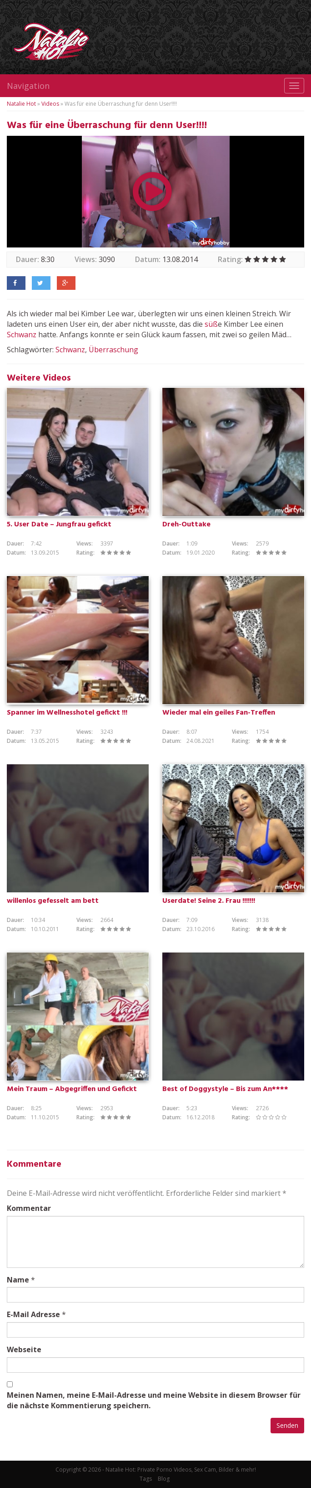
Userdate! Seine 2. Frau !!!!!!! (208, 901)
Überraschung (113, 350)
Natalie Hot (21, 104)
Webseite (24, 1349)
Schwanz (21, 335)
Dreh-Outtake (186, 524)
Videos (50, 104)
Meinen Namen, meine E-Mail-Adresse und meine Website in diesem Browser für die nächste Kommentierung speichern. (154, 1400)
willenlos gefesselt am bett (53, 901)
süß (211, 324)
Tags (146, 1479)
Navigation (28, 85)
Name (18, 1280)
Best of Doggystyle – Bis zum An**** (225, 1089)
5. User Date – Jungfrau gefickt (59, 524)
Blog (164, 1479)
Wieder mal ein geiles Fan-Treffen (218, 713)
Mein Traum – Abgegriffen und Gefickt (72, 1089)
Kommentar (29, 1208)
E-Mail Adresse (33, 1314)
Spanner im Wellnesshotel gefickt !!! (67, 713)
